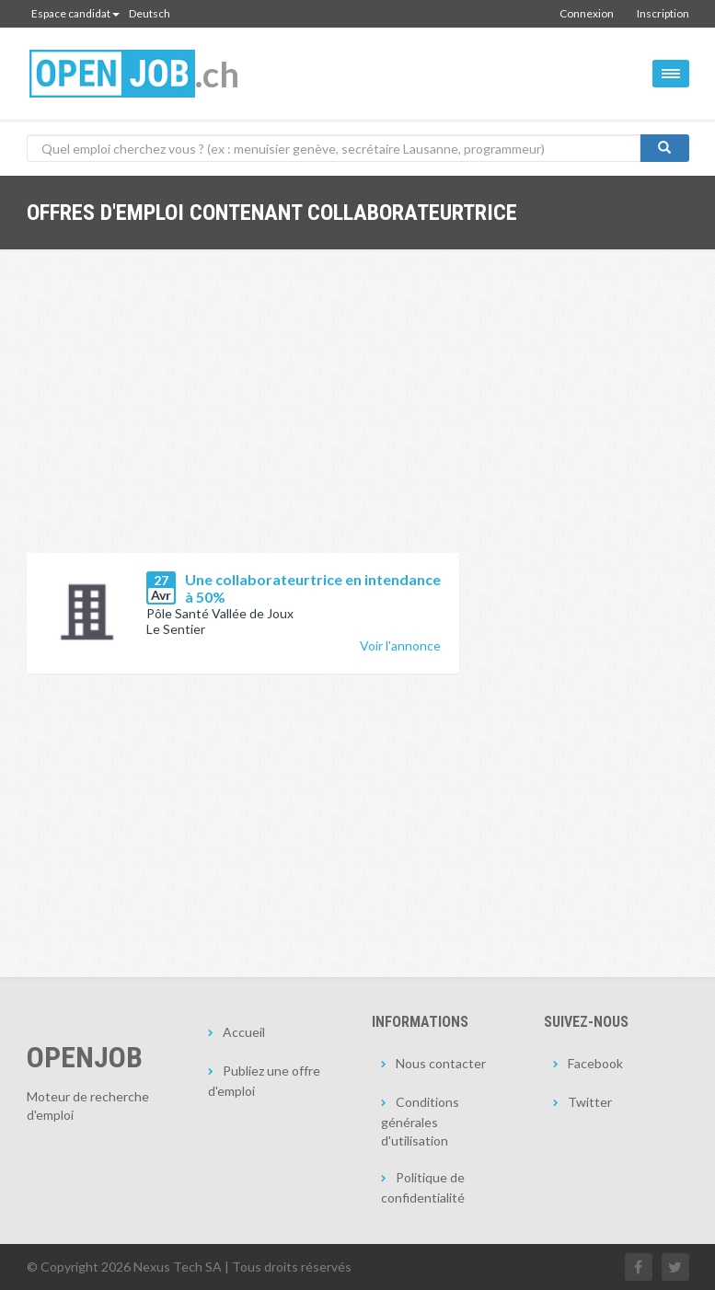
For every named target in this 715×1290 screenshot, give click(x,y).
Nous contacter (441, 1063)
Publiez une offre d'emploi (264, 1081)
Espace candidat (75, 13)
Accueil (244, 1032)
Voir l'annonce (400, 645)
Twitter (590, 1102)
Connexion (586, 13)
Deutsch (149, 13)
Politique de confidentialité (423, 1187)
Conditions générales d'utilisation (420, 1121)
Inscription (663, 13)
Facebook (595, 1063)
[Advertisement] (243, 415)
